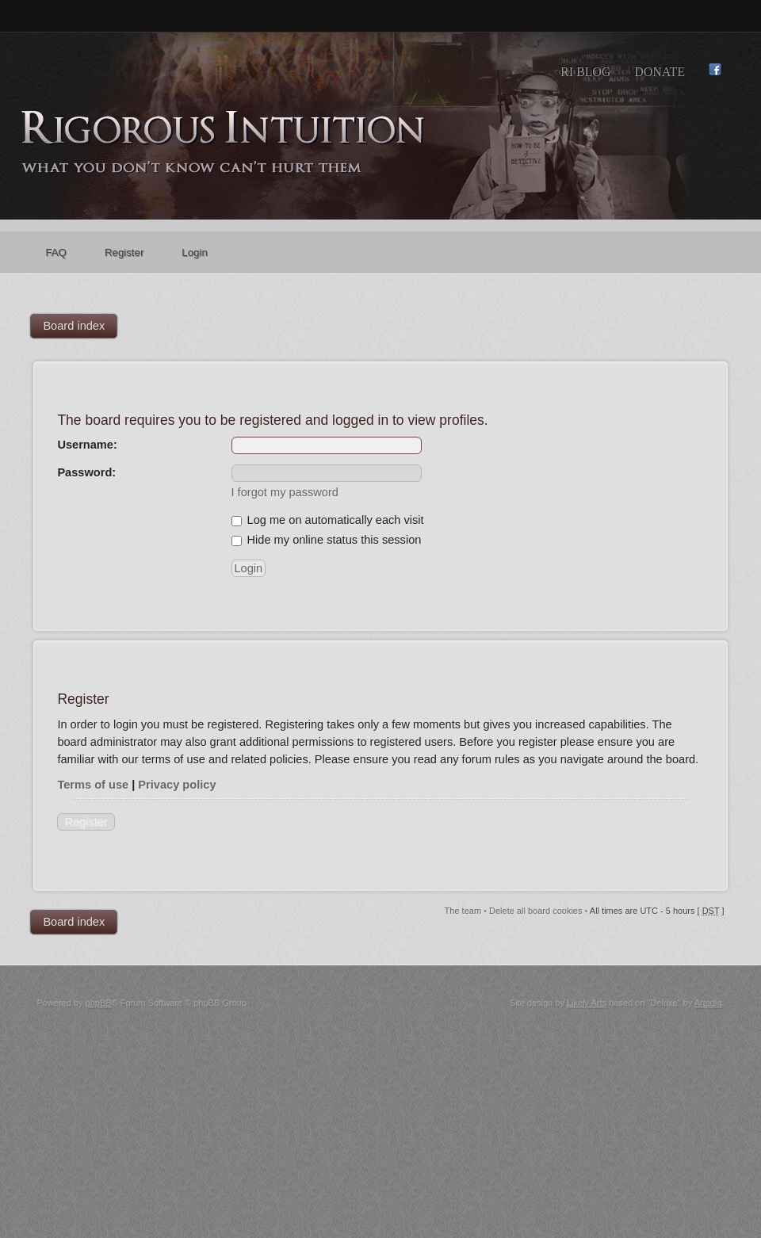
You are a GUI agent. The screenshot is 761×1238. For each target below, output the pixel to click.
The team (463, 910)
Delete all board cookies (535, 910)
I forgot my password (284, 492)
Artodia (708, 1002)
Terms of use (92, 784)
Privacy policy (177, 784)
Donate (659, 71)
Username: (87, 444)
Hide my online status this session (326, 539)
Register (85, 822)
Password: (86, 472)
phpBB (99, 1002)
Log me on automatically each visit (327, 520)
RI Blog (585, 71)
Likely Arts (586, 1002)
